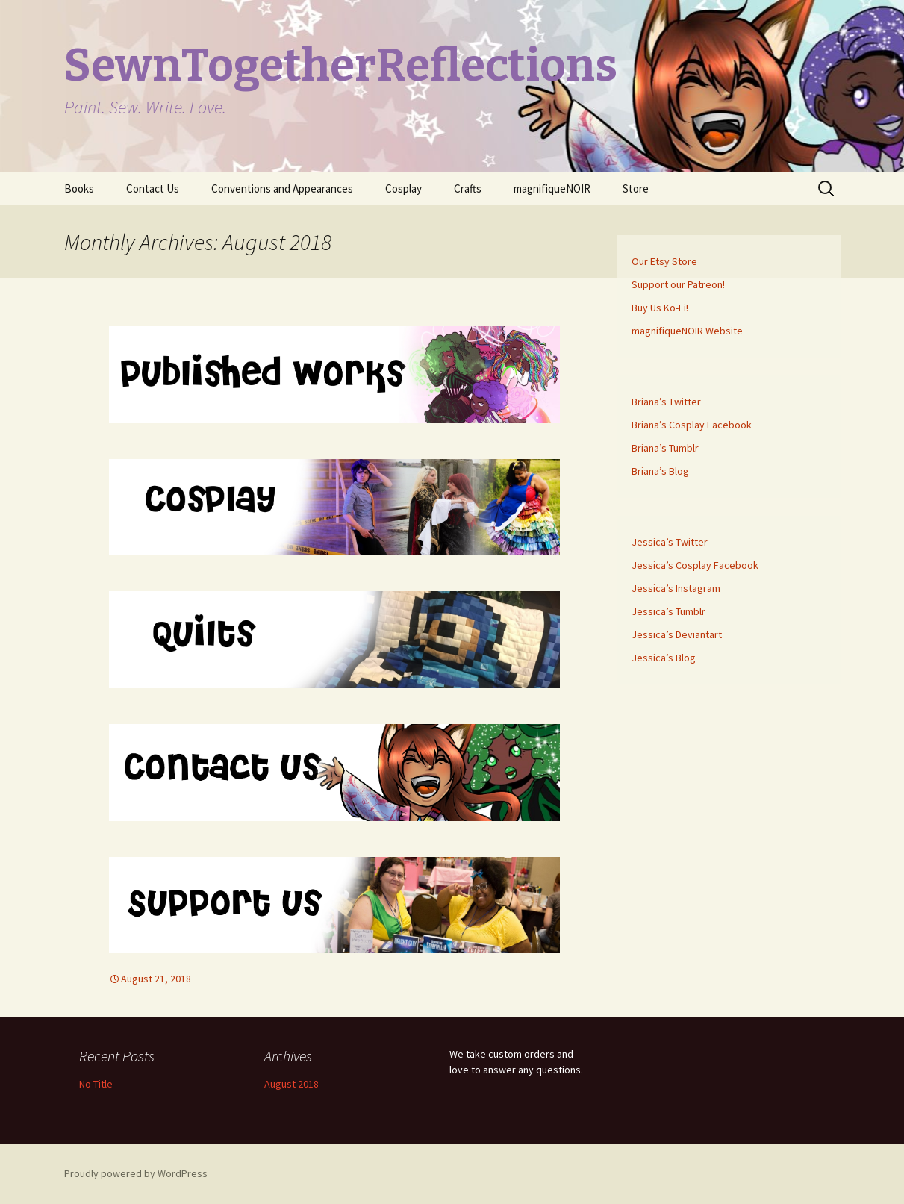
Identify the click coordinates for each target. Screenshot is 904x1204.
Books (79, 188)
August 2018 (291, 1084)
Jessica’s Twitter (670, 542)
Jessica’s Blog (664, 657)
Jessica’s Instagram (676, 588)
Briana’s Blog (660, 471)
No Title (96, 1084)
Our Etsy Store (664, 261)
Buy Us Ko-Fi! (660, 307)
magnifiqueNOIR (552, 188)
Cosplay (403, 188)
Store (636, 188)
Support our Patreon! (678, 284)
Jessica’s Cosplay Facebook (695, 565)
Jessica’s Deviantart (677, 634)
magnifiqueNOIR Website (687, 330)
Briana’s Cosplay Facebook (692, 424)
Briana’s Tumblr (665, 448)
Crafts (467, 188)
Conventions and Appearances (282, 188)
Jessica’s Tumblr (668, 611)
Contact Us (152, 188)
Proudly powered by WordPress (136, 1173)
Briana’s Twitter (666, 401)
